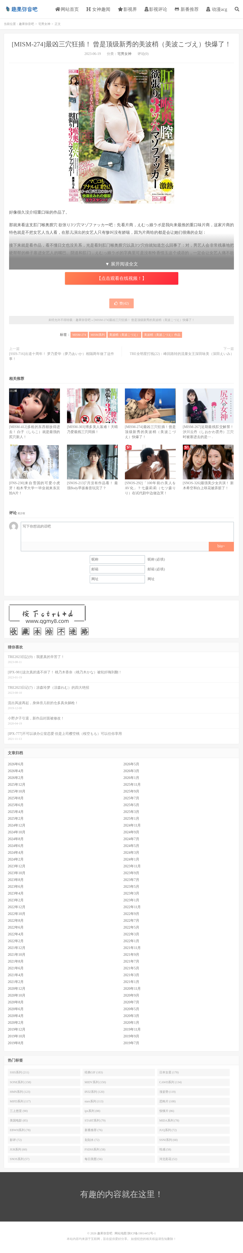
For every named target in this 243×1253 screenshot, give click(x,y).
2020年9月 (131, 995)
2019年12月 (16, 1029)
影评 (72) (16, 1140)
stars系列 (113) (94, 1101)
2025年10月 (16, 791)
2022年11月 (132, 907)
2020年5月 (131, 1009)
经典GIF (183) (94, 1072)
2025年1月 (131, 818)
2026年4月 (16, 771)
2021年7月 (131, 961)
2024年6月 (16, 846)
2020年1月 (131, 1023)
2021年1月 (131, 982)
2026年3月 (131, 771)
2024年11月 (132, 825)
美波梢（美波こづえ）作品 (162, 335)
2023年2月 (16, 900)
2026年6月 (16, 764)
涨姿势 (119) (167, 1092)
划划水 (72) (92, 1140)
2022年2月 (16, 941)
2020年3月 (131, 1016)
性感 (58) (165, 1149)
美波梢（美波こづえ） (124, 335)
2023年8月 (16, 880)
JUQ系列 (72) (168, 1130)
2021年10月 (16, 955)
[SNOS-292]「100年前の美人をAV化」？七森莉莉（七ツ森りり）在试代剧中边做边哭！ (150, 488)
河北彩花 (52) (168, 1159)
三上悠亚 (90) (19, 1111)
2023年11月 (132, 866)
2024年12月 (16, 825)
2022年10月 (16, 914)
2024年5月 (131, 846)
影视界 (127, 9)
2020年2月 (16, 1023)
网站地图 (121, 1233)
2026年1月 (131, 778)
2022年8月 (16, 920)
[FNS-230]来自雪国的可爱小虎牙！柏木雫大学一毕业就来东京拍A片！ (34, 488)
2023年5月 (131, 886)
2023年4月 (16, 893)
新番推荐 (187, 9)
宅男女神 (44, 24)
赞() (121, 303)
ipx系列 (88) (92, 1111)
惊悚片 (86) (166, 1111)
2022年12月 (16, 907)
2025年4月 (16, 812)
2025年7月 (131, 798)
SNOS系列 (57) (19, 1159)
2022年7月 (131, 920)
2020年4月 (16, 1016)
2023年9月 (131, 873)
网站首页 (67, 9)
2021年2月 (16, 982)
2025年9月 (131, 791)
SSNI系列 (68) (168, 1140)
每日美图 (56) (93, 1159)
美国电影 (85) (19, 1120)
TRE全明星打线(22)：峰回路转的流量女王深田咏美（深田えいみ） (182, 354)
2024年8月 (16, 839)
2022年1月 (131, 941)
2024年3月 (131, 852)
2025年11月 (132, 784)
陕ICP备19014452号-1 (141, 1233)
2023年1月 (131, 900)
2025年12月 (16, 784)
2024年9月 (131, 832)
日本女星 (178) (169, 1072)
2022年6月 (16, 927)
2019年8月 (16, 1043)
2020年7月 (131, 1002)
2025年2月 (16, 818)
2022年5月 (131, 927)
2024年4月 (16, 852)
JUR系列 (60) (18, 1149)
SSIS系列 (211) (19, 1072)
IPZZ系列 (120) (94, 1092)
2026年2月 (16, 778)
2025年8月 (16, 798)
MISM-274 (79, 335)
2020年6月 (16, 1009)
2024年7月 (131, 839)
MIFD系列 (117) (20, 1101)
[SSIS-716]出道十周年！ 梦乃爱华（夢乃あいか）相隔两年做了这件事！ (61, 356)
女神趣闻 (98, 9)
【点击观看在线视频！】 (122, 278)
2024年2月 (16, 859)
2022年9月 (131, 914)
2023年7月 (131, 880)
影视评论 (156, 9)
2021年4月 (16, 975)
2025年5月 (131, 805)
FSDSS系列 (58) (95, 1149)
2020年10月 (16, 995)
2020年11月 (132, 989)
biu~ (221, 546)
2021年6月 (16, 968)
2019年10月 (16, 1036)
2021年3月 (131, 975)
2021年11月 (132, 948)
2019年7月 (131, 1043)
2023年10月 (16, 873)
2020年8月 (16, 1002)
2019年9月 (131, 1036)
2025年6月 (16, 805)
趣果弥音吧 (21, 9)
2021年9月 (131, 955)
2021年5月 (131, 968)
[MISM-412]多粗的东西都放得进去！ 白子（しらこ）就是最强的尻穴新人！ (34, 432)
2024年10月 (16, 832)
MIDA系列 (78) (169, 1120)
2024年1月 (131, 859)
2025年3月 (131, 812)
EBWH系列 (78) (20, 1130)
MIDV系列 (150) (95, 1082)
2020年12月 (16, 989)
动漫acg (216, 9)
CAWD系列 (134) (170, 1082)
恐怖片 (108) (167, 1101)
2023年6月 (16, 886)
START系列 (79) (95, 1120)
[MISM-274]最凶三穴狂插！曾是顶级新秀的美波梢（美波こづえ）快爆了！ (150, 432)
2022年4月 (16, 934)
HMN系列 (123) (20, 1092)
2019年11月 (132, 1029)
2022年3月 (131, 934)
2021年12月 (16, 948)
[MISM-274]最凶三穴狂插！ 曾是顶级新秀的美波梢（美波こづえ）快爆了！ (121, 44)
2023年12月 (16, 866)
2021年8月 (16, 961)
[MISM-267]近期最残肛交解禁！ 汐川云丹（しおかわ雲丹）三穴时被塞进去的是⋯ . (208, 432)
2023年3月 (131, 893)
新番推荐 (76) (93, 1130)
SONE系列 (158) (20, 1082)
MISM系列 (98, 335)
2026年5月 (131, 764)
